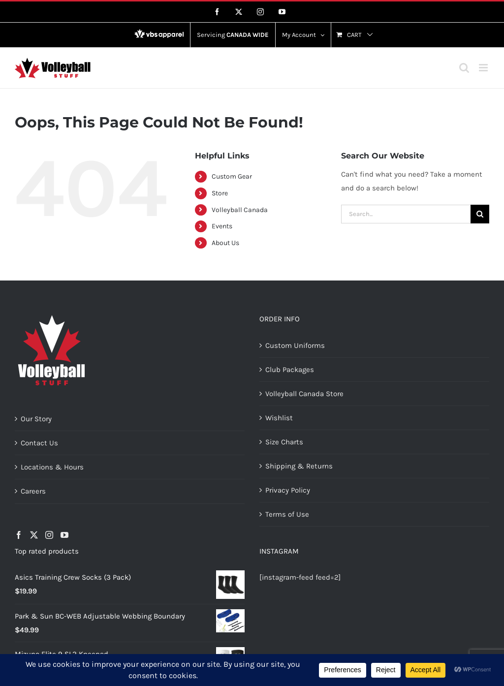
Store (220, 193)
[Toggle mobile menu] (484, 67)
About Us (225, 243)
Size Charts (284, 441)
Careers (33, 491)
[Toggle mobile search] (464, 67)
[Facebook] (19, 535)
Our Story (36, 418)
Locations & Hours (52, 467)
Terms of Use (287, 514)
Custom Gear (232, 176)
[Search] (480, 214)
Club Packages (289, 369)
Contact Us (39, 442)
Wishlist (279, 417)
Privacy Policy (287, 490)
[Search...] (406, 214)
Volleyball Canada (240, 210)
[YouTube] (64, 535)
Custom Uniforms (295, 345)
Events (222, 226)
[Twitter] (34, 535)
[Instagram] (49, 535)
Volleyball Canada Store (304, 393)
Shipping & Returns (299, 466)
